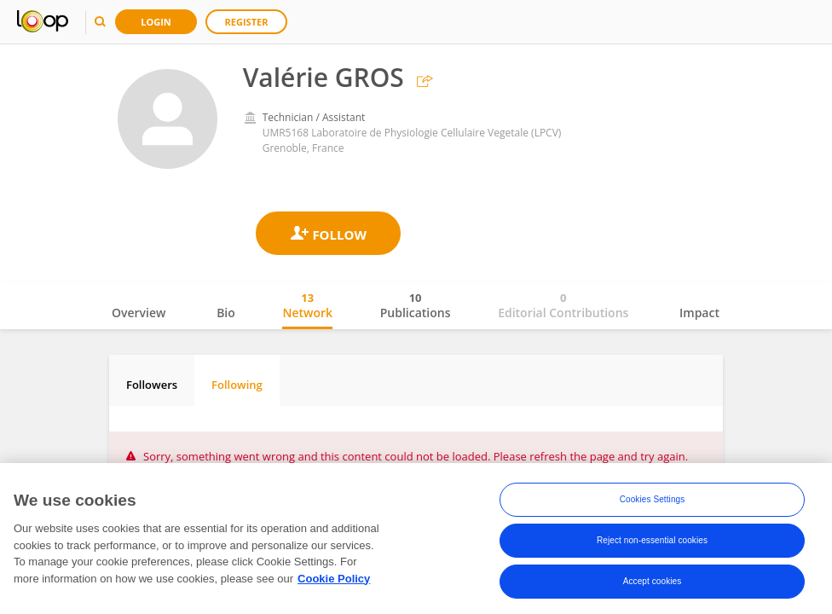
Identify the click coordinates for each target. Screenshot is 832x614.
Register (247, 21)
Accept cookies (652, 581)
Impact (699, 312)
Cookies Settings (652, 499)
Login (156, 21)
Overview (138, 312)
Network (307, 305)
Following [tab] (237, 384)
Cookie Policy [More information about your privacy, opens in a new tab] (334, 578)
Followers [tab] (151, 384)
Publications (415, 305)
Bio (226, 312)
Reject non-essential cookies (652, 540)
